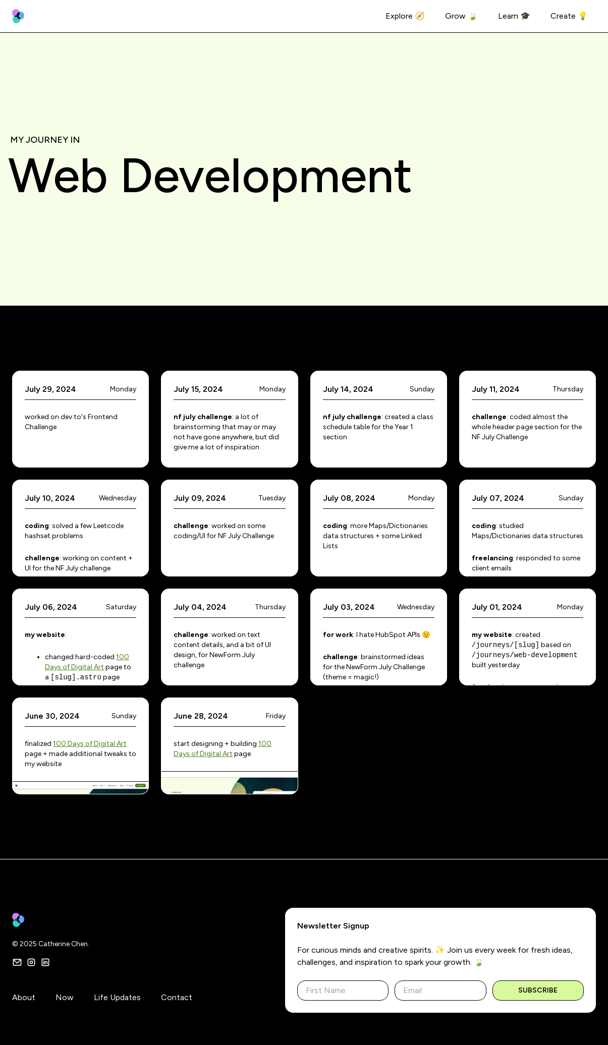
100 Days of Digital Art (90, 743)
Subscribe (538, 990)
